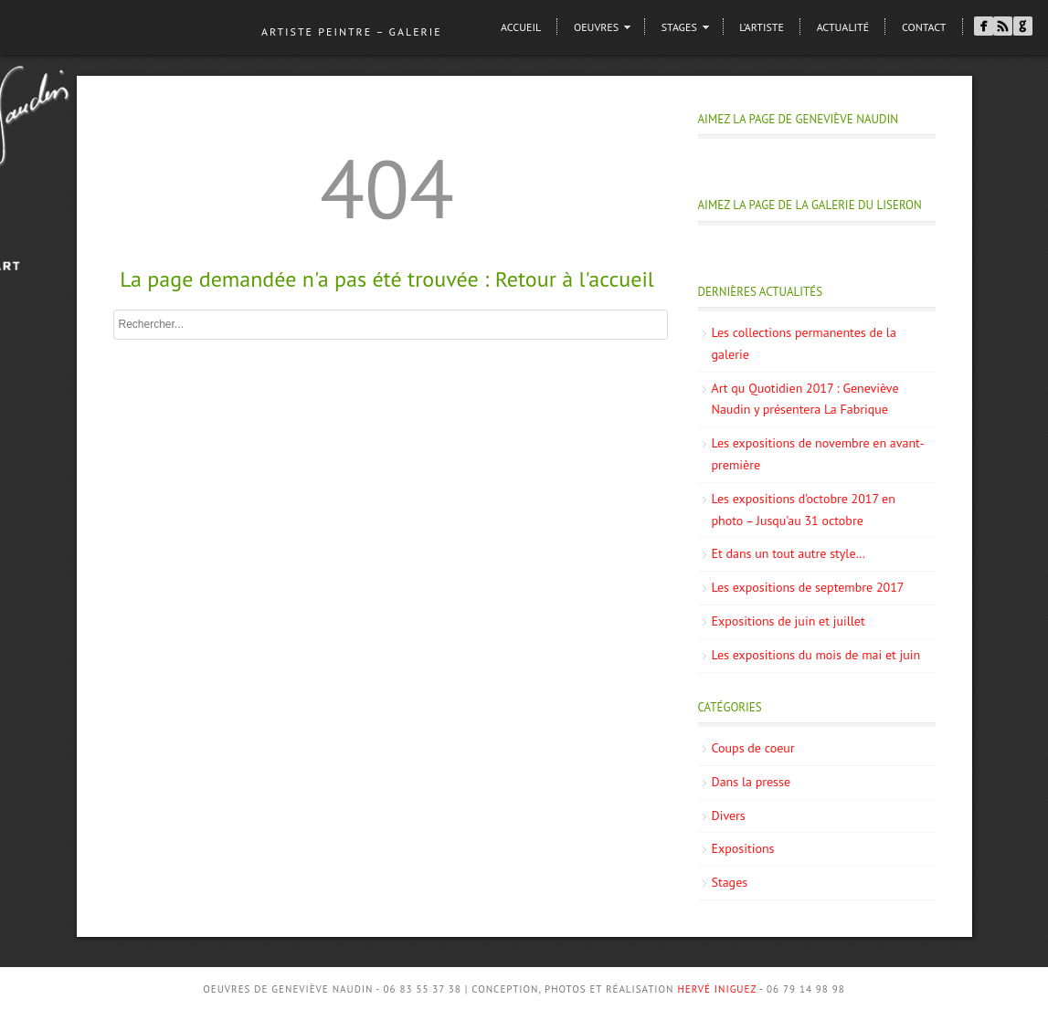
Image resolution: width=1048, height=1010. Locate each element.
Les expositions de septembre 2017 (808, 587)
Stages (679, 27)
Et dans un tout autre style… (789, 553)
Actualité (843, 27)
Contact (924, 27)
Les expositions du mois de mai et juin (816, 655)
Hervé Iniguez (717, 989)
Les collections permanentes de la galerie (804, 343)
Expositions (743, 848)
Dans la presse (751, 781)
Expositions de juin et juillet (788, 621)
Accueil (521, 27)
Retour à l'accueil (574, 279)
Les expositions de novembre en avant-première (818, 454)
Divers (729, 815)
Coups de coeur (753, 748)
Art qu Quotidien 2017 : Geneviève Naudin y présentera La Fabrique (805, 399)
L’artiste (761, 27)
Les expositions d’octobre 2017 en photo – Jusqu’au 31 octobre (803, 509)
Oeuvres (596, 27)
